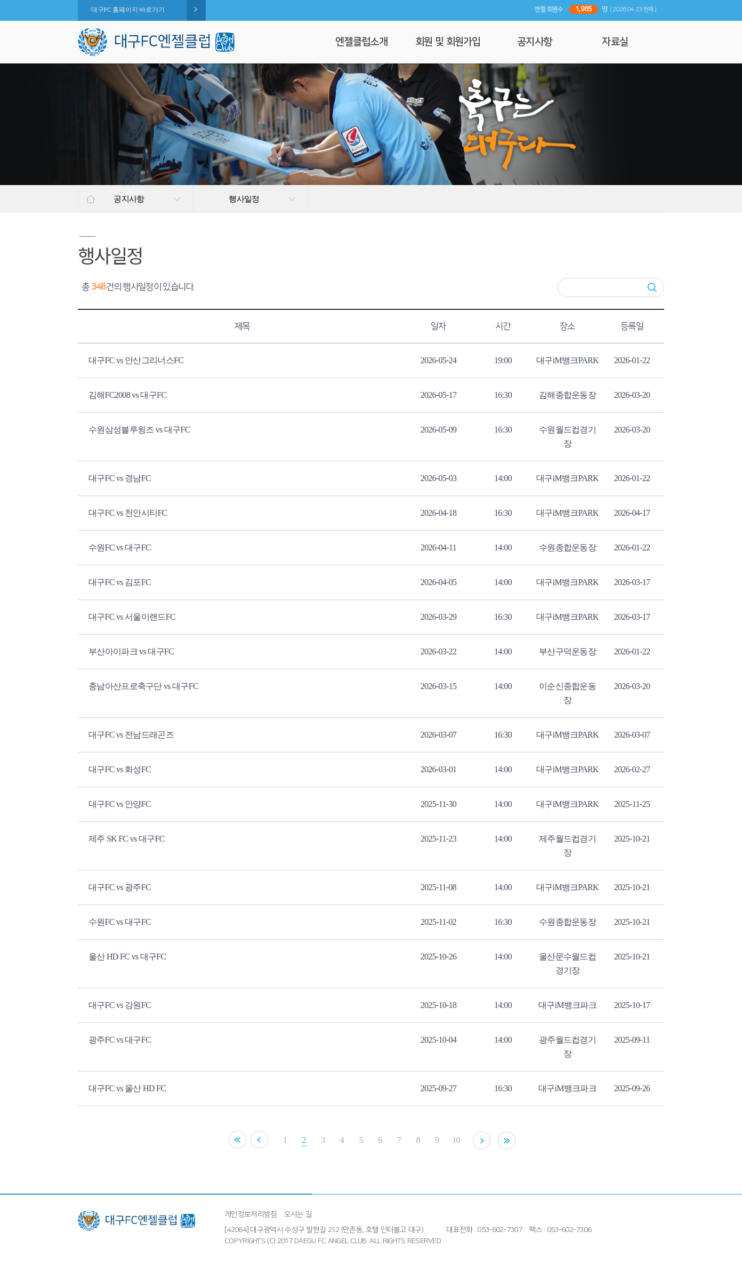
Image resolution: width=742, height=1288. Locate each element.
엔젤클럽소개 (361, 41)
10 (457, 1140)
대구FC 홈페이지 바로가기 (127, 9)
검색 (652, 287)
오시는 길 (298, 1214)
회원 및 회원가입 (448, 41)
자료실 (615, 41)
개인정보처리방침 (250, 1214)
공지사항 (534, 41)
